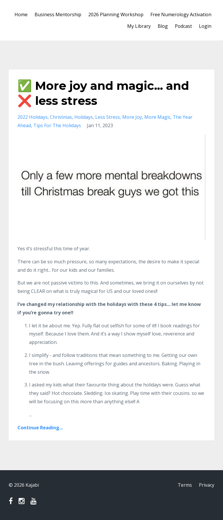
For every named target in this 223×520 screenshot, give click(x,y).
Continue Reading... (40, 427)
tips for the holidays (57, 125)
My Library (139, 26)
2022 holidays (32, 117)
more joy (132, 117)
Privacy (206, 485)
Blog (163, 26)
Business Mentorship (58, 14)
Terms (185, 485)
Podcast (183, 26)
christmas (61, 117)
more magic (157, 117)
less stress (107, 117)
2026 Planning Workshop (115, 14)
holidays (83, 117)
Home (21, 14)
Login (205, 26)
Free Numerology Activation (180, 14)
